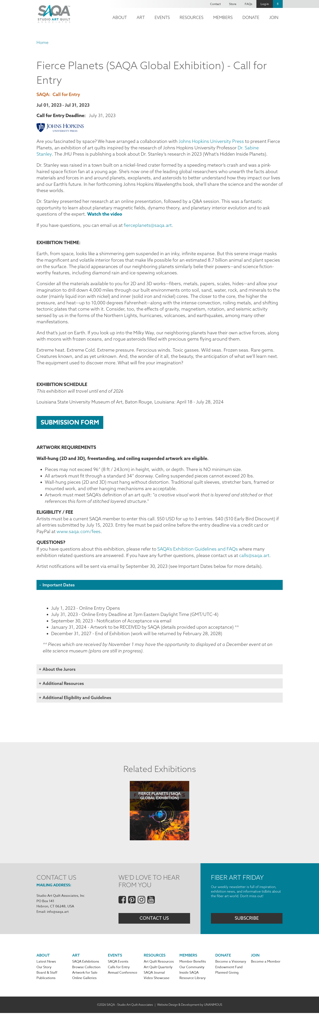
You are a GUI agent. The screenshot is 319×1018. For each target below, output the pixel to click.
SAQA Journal (154, 977)
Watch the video (104, 215)
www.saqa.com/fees (79, 535)
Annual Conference (122, 977)
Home (42, 42)
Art (141, 17)
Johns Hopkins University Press (211, 141)
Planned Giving (227, 977)
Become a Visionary (230, 966)
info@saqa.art (58, 916)
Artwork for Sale (84, 977)
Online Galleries (84, 983)
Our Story (44, 971)
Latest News (46, 966)
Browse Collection (86, 971)
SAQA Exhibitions (85, 966)
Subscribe (247, 922)
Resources (191, 17)
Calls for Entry (119, 971)
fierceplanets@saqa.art (148, 226)
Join (273, 17)
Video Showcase (156, 983)
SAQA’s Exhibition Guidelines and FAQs (197, 553)
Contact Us (154, 922)
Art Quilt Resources (159, 966)
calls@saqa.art (254, 559)
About (119, 17)
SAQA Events (118, 966)
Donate (250, 17)
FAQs (248, 4)
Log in (265, 4)
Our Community (191, 971)
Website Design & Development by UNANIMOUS (189, 1009)
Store (232, 4)
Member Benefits (192, 966)
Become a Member (265, 966)
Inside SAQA (189, 977)
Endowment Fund (229, 971)
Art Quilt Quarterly (158, 971)
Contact (215, 4)
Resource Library (192, 983)
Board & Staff (47, 977)
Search (278, 4)
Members (223, 17)
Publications (46, 983)
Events (162, 17)
